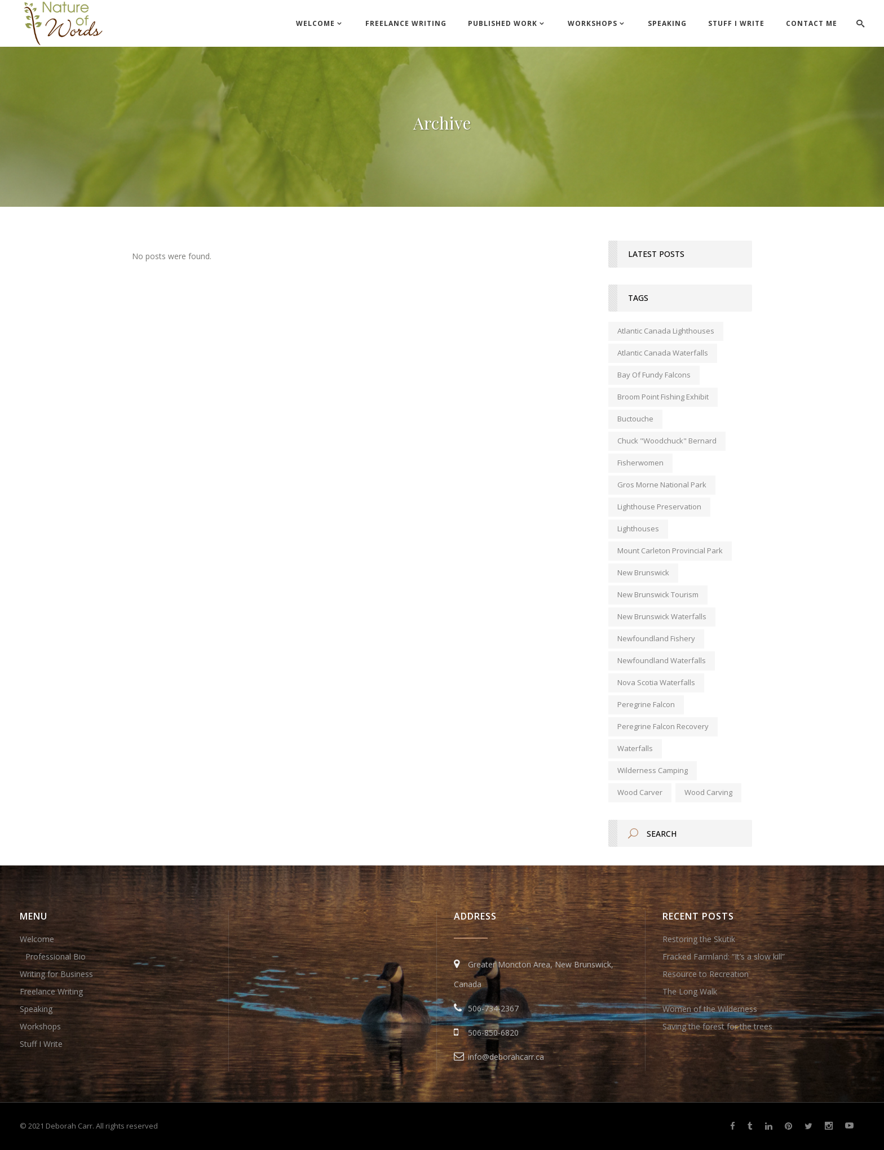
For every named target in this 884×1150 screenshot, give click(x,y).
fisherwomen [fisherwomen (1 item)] (640, 463)
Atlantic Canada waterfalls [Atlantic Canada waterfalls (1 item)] (662, 353)
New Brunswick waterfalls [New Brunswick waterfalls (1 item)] (661, 616)
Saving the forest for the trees (717, 1026)
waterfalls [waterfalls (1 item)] (635, 748)
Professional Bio (55, 956)
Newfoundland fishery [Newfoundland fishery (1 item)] (656, 638)
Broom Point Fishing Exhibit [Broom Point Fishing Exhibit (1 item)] (663, 397)
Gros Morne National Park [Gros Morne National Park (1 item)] (661, 484)
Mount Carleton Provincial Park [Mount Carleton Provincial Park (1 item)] (670, 550)
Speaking (36, 1009)
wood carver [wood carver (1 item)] (639, 792)
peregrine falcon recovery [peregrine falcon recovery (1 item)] (663, 726)
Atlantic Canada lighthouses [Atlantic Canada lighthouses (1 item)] (665, 331)
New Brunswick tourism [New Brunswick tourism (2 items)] (658, 594)
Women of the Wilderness (709, 1009)
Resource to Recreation (705, 974)
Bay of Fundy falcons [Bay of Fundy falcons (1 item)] (654, 375)
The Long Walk (689, 991)
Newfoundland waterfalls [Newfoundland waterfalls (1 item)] (661, 660)
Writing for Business (56, 974)
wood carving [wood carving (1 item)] (708, 792)
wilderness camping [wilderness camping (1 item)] (652, 770)
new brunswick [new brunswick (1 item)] (643, 572)
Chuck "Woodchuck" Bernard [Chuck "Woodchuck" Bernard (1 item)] (667, 441)
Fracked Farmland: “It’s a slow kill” (723, 956)
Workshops (40, 1026)
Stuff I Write (41, 1043)
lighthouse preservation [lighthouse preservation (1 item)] (659, 506)
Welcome (37, 939)
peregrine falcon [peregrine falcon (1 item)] (646, 704)
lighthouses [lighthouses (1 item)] (638, 528)
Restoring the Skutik (698, 939)
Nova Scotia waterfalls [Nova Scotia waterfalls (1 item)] (656, 682)
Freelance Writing (51, 991)
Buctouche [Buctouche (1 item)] (635, 419)
